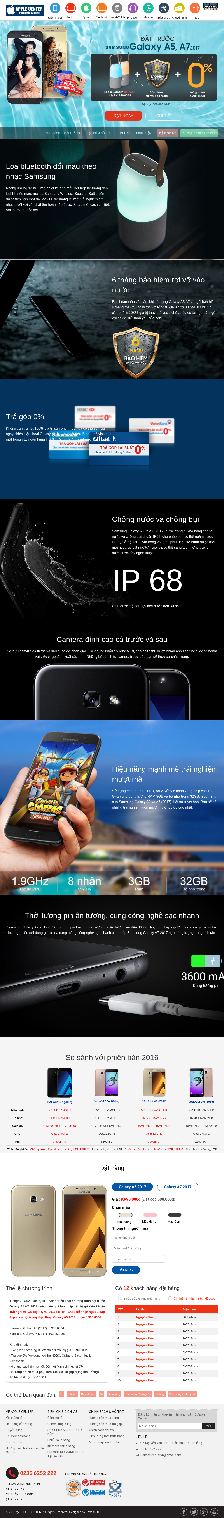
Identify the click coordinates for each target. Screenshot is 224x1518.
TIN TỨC (124, 133)
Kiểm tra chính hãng (61, 1446)
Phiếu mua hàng (58, 1440)
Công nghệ (54, 1418)
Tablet (70, 17)
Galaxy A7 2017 (177, 1186)
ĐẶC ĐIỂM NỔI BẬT (99, 133)
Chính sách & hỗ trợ (106, 1411)
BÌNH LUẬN (143, 133)
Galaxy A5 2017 (132, 1186)
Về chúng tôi (14, 1418)
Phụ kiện (132, 17)
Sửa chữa (163, 17)
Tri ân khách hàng (18, 1436)
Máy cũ (148, 17)
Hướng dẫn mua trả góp (105, 1424)
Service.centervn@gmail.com (160, 1455)
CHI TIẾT (164, 116)
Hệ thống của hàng (19, 1424)
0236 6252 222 (38, 1473)
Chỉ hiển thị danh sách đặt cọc (194, 1298)
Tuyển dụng (14, 1430)
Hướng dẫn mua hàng (104, 1418)
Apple (86, 17)
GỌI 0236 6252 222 (199, 133)
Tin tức (194, 17)
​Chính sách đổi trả (101, 1430)
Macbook (101, 17)
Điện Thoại (55, 17)
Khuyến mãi (179, 17)
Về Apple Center (19, 1411)
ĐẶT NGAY (123, 116)
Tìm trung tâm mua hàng (106, 1436)
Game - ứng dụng (59, 1424)
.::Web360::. (93, 1512)
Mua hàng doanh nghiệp (105, 1442)
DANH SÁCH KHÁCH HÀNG (61, 133)
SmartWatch (117, 17)
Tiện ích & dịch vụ (62, 1411)
